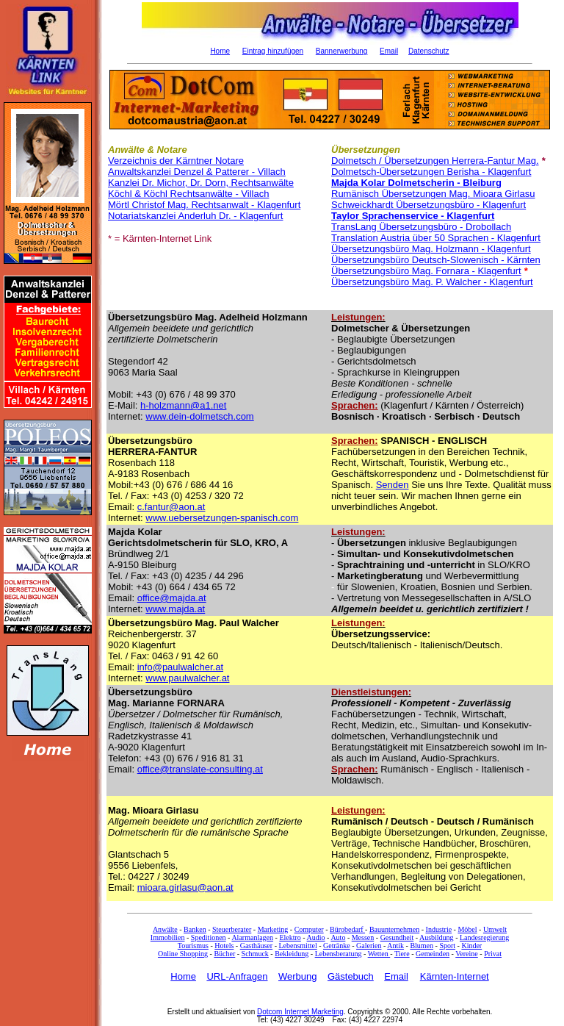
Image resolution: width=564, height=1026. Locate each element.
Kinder (471, 945)
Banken (195, 929)
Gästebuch (351, 976)
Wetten (379, 954)
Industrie (439, 929)
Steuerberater (231, 929)
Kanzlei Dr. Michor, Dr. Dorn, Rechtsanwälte (201, 182)
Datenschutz (428, 51)
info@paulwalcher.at (180, 666)
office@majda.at (171, 597)
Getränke (336, 945)
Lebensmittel (297, 945)
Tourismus (193, 945)
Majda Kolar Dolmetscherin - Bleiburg (416, 182)
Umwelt (495, 929)
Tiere (402, 954)
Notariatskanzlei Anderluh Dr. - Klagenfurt (195, 215)
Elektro (289, 937)
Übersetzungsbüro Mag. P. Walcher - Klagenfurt (432, 281)
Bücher (224, 954)
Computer (309, 929)
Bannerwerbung (342, 51)
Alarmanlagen (252, 937)
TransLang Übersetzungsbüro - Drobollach (421, 226)
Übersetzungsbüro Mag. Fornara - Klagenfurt (426, 270)
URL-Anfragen (236, 976)
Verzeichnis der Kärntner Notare (176, 160)
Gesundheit (397, 937)
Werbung (297, 976)
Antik (395, 945)
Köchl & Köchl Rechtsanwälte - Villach (188, 193)
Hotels (224, 945)
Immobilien (168, 937)
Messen (363, 937)
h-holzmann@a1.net (183, 405)
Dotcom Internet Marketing (300, 1012)
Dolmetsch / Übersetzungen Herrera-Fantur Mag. (435, 160)
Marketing (273, 929)
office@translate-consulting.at (200, 769)
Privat (493, 954)
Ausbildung (436, 937)
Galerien (368, 945)
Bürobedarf (347, 929)
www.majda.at (175, 608)
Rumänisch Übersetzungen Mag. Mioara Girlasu (433, 193)
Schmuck (255, 954)
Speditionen (208, 937)
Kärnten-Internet (454, 976)
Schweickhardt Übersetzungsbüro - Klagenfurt (428, 204)
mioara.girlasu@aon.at (185, 887)
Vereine (466, 954)
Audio (316, 937)
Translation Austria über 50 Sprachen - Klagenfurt (435, 237)
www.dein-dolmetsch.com (199, 416)
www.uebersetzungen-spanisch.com (221, 517)
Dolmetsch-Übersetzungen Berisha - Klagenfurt (431, 171)
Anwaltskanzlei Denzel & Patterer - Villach (197, 171)
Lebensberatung (338, 954)
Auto (337, 937)
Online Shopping (183, 954)
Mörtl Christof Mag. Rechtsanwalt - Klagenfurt (204, 204)
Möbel (467, 929)
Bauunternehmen (394, 929)
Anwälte (165, 929)
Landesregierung (484, 937)
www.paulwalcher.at (187, 678)
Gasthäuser (256, 945)
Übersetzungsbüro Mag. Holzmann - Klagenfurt (431, 248)
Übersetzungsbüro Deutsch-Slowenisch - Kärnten (435, 259)
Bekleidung (291, 954)
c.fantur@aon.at (171, 506)
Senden (392, 484)
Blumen (421, 945)
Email (389, 51)
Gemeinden (432, 954)
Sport (447, 945)
